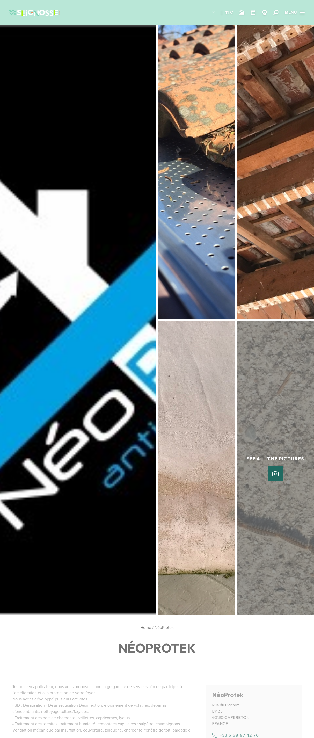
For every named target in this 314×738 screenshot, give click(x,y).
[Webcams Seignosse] (264, 12)
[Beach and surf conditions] (241, 12)
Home (145, 628)
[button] (210, 12)
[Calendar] (253, 12)
